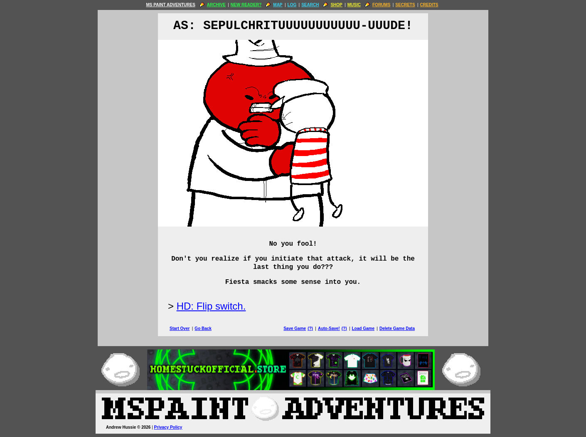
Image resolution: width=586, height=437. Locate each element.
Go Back (203, 328)
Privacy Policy (168, 427)
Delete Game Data (397, 328)
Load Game (363, 328)
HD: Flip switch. (211, 306)
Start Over (180, 328)
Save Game (294, 328)
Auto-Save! (329, 328)
